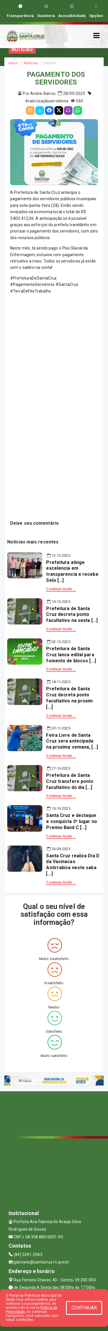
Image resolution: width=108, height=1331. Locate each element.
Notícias (31, 63)
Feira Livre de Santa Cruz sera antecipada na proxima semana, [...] (72, 741)
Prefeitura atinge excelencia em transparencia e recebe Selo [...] (72, 571)
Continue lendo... (61, 589)
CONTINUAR (84, 1308)
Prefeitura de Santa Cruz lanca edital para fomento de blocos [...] (71, 654)
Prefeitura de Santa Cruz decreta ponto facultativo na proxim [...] (69, 697)
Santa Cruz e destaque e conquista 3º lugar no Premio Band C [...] (71, 821)
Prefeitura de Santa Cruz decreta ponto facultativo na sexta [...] (72, 614)
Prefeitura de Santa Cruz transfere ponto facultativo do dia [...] (69, 781)
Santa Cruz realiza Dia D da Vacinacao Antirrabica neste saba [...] (72, 864)
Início (13, 63)
